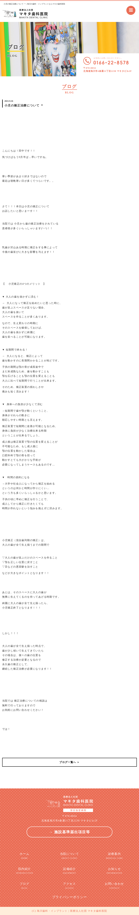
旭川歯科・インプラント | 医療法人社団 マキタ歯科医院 (72, 911)
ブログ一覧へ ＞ (69, 762)
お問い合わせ (114, 885)
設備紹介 (69, 871)
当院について (69, 856)
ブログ (24, 885)
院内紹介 (24, 871)
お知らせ (114, 871)
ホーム (24, 856)
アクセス (69, 885)
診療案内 (114, 856)
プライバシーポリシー (69, 897)
